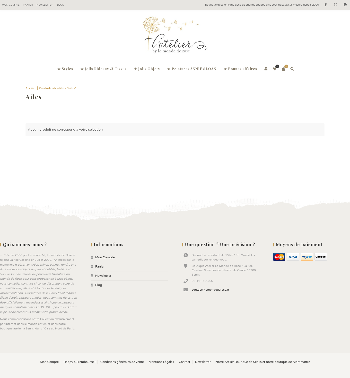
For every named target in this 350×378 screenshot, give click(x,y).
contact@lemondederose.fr (210, 289)
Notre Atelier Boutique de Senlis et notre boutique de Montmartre (263, 362)
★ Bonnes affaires (240, 69)
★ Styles (65, 69)
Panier (28, 4)
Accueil (31, 88)
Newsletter (44, 4)
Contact (184, 362)
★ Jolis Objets (147, 69)
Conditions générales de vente (122, 362)
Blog (60, 4)
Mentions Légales (161, 362)
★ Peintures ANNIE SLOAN (191, 69)
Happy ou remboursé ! (79, 362)
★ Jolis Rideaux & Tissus (103, 69)
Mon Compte (10, 4)
